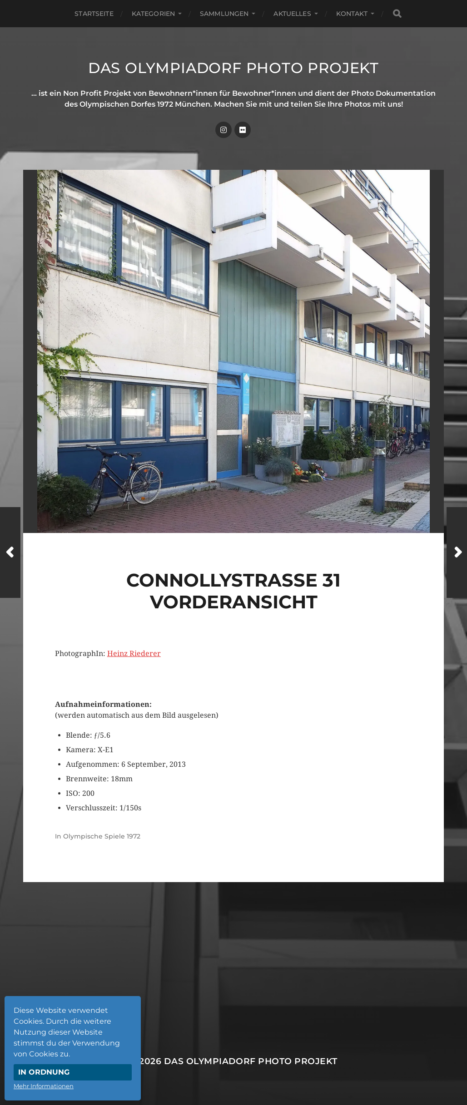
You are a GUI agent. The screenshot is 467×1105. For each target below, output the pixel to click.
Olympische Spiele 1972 (101, 836)
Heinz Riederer (134, 653)
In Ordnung (44, 1072)
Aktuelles (292, 14)
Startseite (94, 14)
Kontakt (352, 14)
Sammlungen (224, 14)
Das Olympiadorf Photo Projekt (233, 68)
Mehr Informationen (44, 1086)
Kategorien (153, 14)
